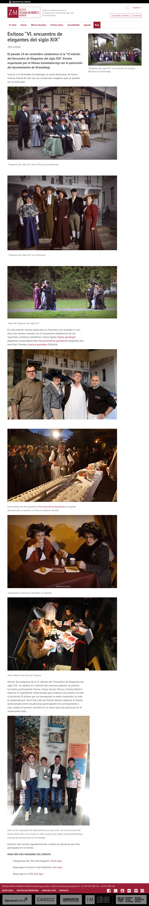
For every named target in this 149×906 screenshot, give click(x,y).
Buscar (126, 8)
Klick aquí (56, 860)
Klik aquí (57, 867)
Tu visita (12, 25)
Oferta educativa (38, 25)
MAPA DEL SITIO (49, 890)
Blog (97, 25)
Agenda (87, 25)
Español (137, 7)
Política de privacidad (28, 890)
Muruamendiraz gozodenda (53, 340)
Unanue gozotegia (38, 344)
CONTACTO (63, 890)
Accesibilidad (73, 25)
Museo (24, 25)
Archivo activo (56, 25)
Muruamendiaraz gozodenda (52, 506)
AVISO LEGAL (7, 890)
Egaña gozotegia (67, 337)
